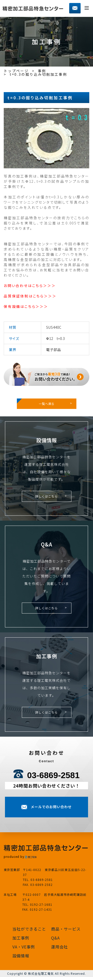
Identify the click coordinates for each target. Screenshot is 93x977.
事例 (42, 70)
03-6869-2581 (53, 775)
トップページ (16, 70)
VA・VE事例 (23, 947)
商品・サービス (66, 929)
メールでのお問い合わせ (51, 806)
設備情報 (20, 956)
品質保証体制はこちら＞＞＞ (30, 295)
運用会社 (59, 947)
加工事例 (20, 938)
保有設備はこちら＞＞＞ (26, 306)
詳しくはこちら (46, 496)
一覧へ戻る (47, 403)
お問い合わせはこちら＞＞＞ (30, 285)
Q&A (55, 938)
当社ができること (29, 929)
